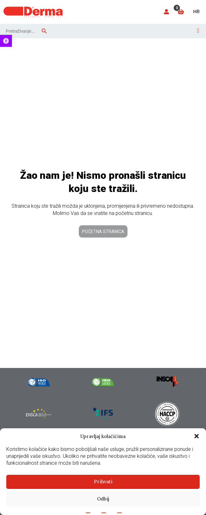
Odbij (103, 499)
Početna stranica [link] (103, 231)
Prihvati (103, 482)
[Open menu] (198, 30)
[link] (6, 41)
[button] (196, 436)
